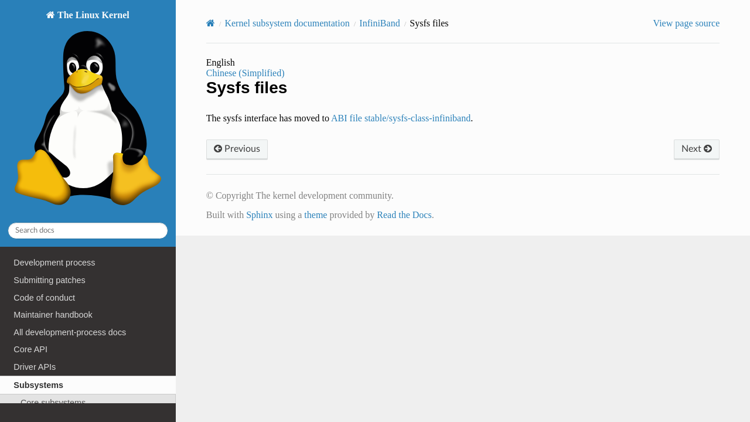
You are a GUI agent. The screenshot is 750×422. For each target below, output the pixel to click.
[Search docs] (88, 230)
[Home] (210, 23)
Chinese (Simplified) (245, 73)
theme (315, 215)
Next (696, 149)
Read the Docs (404, 215)
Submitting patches (49, 280)
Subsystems (38, 385)
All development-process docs (69, 332)
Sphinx (259, 215)
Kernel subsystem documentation (286, 23)
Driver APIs (34, 367)
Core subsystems (53, 402)
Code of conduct (44, 297)
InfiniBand (379, 23)
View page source (686, 23)
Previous (237, 149)
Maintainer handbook (52, 314)
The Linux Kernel (87, 111)
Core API (30, 349)
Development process (54, 262)
